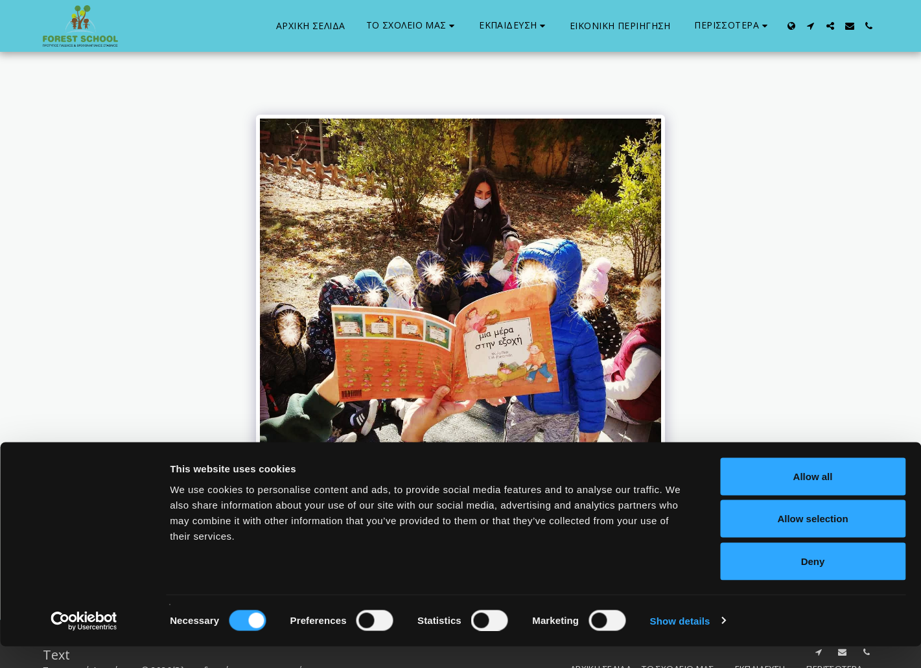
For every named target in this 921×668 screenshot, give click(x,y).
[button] (412, 25)
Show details (680, 642)
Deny (813, 582)
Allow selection (812, 540)
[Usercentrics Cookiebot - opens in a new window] (84, 642)
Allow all (813, 497)
